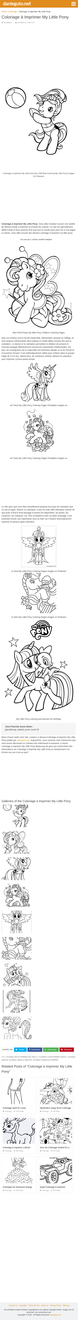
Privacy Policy (55, 1305)
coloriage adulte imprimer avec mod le (22, 1057)
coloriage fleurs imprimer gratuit (52, 1057)
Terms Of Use (33, 1305)
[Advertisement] (39, 48)
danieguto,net (23, 740)
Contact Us (13, 1305)
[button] (73, 3)
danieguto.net (17, 3)
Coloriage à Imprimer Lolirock (16, 1147)
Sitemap (66, 1305)
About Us (44, 1305)
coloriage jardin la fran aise (20, 1060)
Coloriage (8, 23)
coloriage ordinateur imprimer (45, 1060)
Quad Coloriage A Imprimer (52, 1187)
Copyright (23, 1305)
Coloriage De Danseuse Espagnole (19, 1187)
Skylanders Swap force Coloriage (55, 1108)
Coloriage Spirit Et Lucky (14, 1108)
